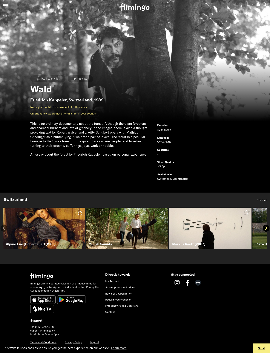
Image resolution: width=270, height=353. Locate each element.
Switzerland (80, 100)
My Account (112, 281)
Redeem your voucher (118, 299)
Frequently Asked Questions (122, 305)
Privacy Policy (73, 342)
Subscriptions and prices (120, 287)
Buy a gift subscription (118, 293)
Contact (110, 312)
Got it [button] (261, 348)
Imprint (94, 342)
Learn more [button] (119, 348)
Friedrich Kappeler (48, 100)
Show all (262, 200)
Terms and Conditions (43, 342)
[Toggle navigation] (5, 4)
